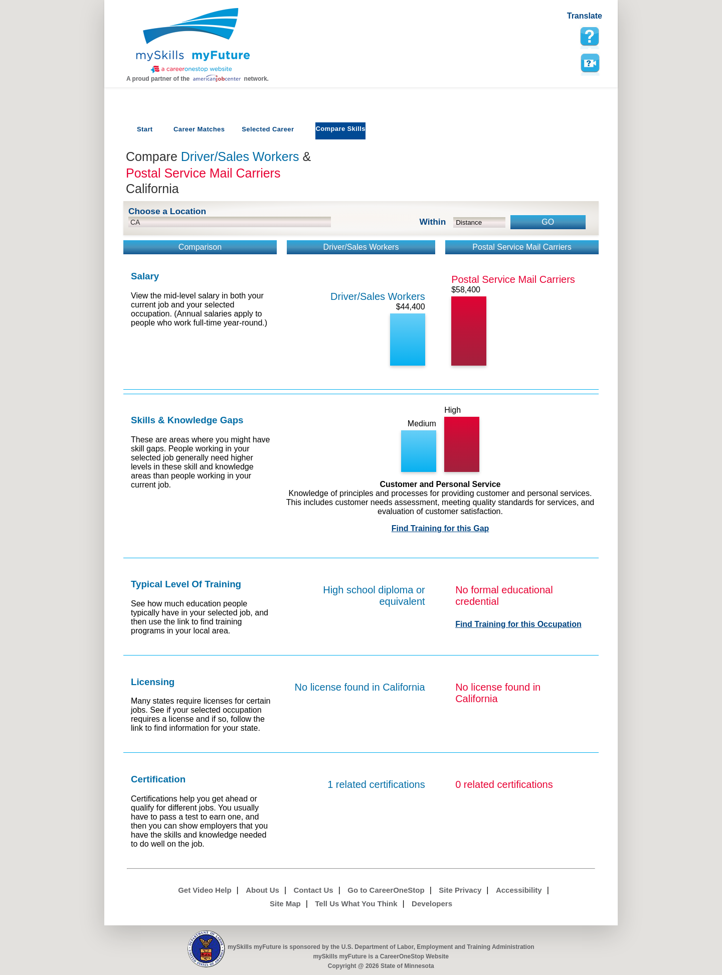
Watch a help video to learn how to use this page (589, 63)
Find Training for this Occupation (518, 624)
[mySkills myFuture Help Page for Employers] (589, 36)
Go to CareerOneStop (385, 890)
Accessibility (519, 890)
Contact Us (313, 890)
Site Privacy (460, 890)
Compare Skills (340, 128)
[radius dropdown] (479, 222)
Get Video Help (204, 890)
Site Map (285, 903)
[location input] (229, 222)
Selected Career (268, 129)
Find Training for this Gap (440, 528)
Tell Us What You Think (356, 903)
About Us (262, 890)
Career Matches (199, 129)
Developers (432, 903)
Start (145, 129)
